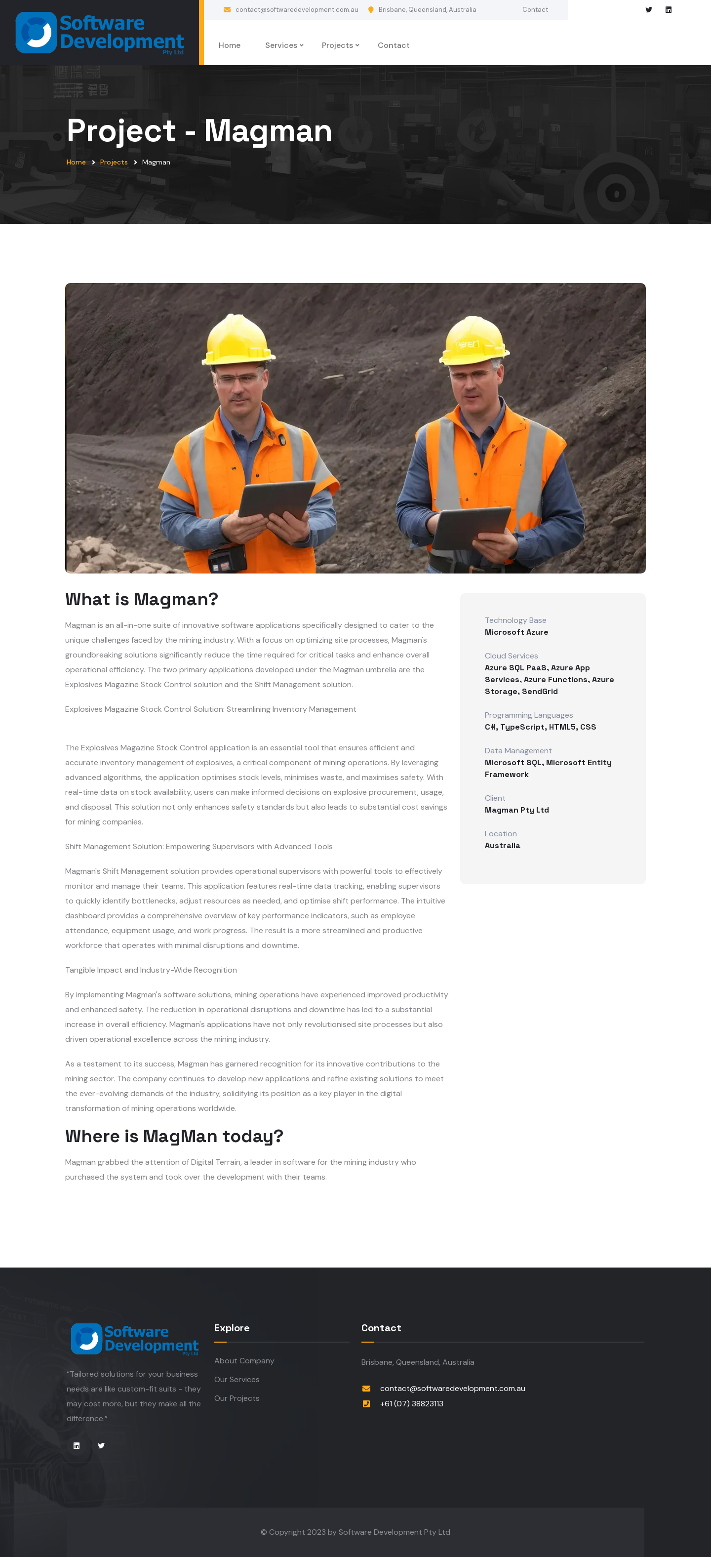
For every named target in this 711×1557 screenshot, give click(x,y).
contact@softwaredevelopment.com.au (297, 9)
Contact (535, 9)
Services (281, 45)
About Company (244, 1360)
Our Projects (237, 1398)
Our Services (237, 1379)
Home (229, 45)
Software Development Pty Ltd (394, 1532)
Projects (337, 45)
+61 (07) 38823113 (411, 1403)
